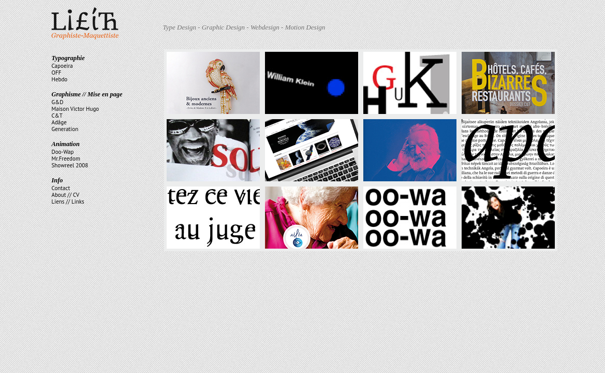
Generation (65, 129)
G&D (58, 102)
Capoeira (62, 65)
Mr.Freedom (66, 158)
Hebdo (60, 79)
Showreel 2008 (70, 165)
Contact (61, 188)
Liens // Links (68, 201)
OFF (57, 72)
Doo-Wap (63, 151)
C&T (57, 115)
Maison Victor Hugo (75, 108)
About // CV (66, 194)
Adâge (59, 122)
